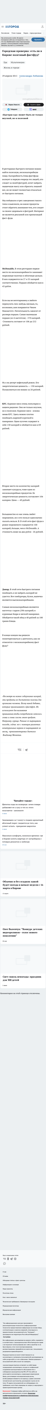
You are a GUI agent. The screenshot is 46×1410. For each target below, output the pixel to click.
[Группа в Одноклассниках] (8, 1258)
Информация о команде (11, 1284)
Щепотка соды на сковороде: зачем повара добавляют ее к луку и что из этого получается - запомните (23, 809)
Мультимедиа (17, 62)
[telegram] (27, 749)
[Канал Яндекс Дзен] (34, 104)
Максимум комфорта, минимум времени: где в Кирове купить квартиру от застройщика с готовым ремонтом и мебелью (23, 840)
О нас (4, 1272)
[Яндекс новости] (12, 104)
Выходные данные (9, 1314)
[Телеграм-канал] (12, 109)
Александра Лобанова (31, 75)
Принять (38, 40)
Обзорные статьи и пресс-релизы (14, 1280)
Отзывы (5, 1276)
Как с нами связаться (10, 1297)
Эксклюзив (5, 33)
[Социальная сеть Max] (34, 109)
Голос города (16, 33)
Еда (5, 62)
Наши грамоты (8, 1289)
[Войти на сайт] (42, 26)
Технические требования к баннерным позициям (19, 1302)
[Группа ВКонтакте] (4, 1258)
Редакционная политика (11, 1306)
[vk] (20, 749)
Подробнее (6, 1337)
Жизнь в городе (11, 67)
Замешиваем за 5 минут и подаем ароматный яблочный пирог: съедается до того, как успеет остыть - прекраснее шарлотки (23, 825)
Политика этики (8, 1293)
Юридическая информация (12, 1310)
